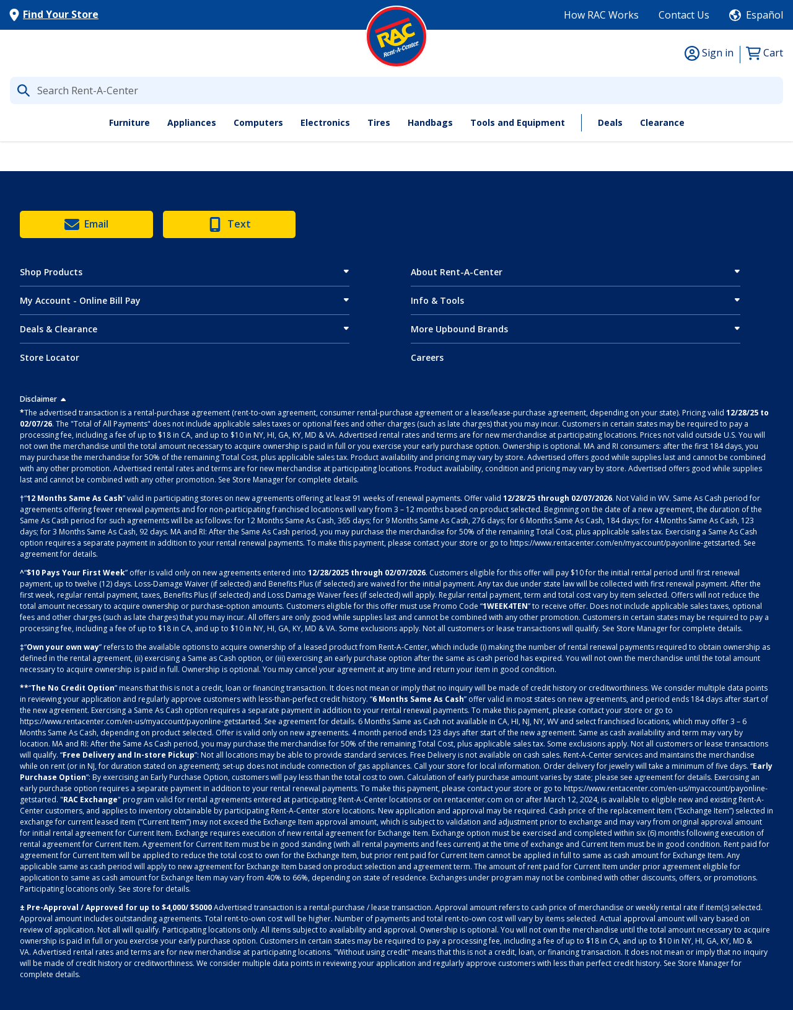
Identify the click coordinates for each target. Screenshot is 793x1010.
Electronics (325, 122)
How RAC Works (601, 15)
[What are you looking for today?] (396, 90)
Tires (378, 122)
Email (86, 224)
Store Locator (49, 357)
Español (764, 15)
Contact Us (684, 15)
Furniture (129, 122)
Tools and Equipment (517, 122)
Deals (610, 122)
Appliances (191, 122)
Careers (427, 357)
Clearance (662, 122)
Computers (258, 122)
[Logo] (396, 37)
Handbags (430, 122)
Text (229, 224)
